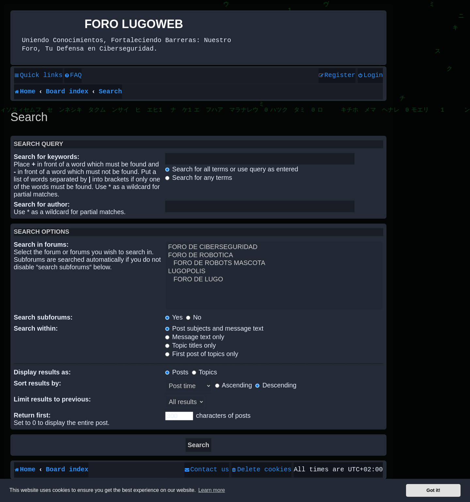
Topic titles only (190, 345)
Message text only (194, 336)
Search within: (36, 328)
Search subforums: (43, 317)
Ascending (233, 385)
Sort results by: (37, 383)
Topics (204, 372)
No (193, 317)
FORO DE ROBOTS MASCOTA (274, 263)
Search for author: (42, 204)
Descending (275, 385)
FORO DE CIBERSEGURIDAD (274, 247)
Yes (173, 317)
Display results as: (42, 372)
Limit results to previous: (52, 399)
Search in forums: (41, 244)
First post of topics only (201, 353)
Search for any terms (198, 177)
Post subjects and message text (214, 328)
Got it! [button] (433, 490)
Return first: (32, 415)
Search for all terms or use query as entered (231, 169)
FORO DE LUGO (274, 279)
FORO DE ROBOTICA (274, 255)
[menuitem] (73, 76)
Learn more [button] (211, 490)
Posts (176, 372)
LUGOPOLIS (274, 271)
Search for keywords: (46, 156)
